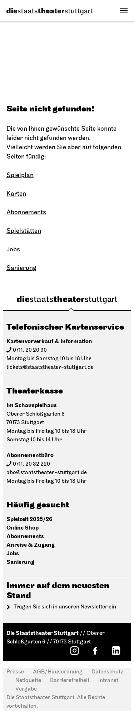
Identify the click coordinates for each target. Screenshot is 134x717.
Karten (16, 194)
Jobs (13, 249)
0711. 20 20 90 (30, 350)
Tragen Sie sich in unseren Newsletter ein (65, 607)
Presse (15, 672)
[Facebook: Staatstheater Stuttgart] (95, 650)
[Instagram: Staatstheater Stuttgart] (74, 650)
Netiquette (28, 680)
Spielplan (20, 175)
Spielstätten (23, 231)
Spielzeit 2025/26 (29, 519)
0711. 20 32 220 (31, 464)
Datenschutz (107, 672)
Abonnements (26, 212)
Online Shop (22, 528)
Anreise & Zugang (30, 545)
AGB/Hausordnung (58, 672)
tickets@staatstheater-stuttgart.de (50, 367)
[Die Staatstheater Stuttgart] (49, 11)
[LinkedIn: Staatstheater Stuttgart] (116, 650)
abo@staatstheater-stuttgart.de (46, 473)
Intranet (108, 680)
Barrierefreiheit (69, 680)
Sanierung (21, 268)
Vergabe (26, 689)
